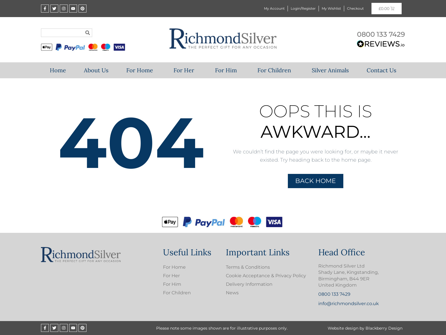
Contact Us (381, 70)
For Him (227, 70)
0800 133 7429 (381, 34)
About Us (96, 70)
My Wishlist (331, 8)
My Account (274, 8)
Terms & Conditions (248, 267)
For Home (141, 70)
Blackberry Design (384, 328)
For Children (275, 70)
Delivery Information (249, 284)
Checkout (355, 8)
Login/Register (303, 8)
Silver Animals (330, 70)
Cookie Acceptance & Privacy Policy (266, 275)
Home (58, 70)
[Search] (87, 33)
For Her (185, 70)
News (232, 292)
